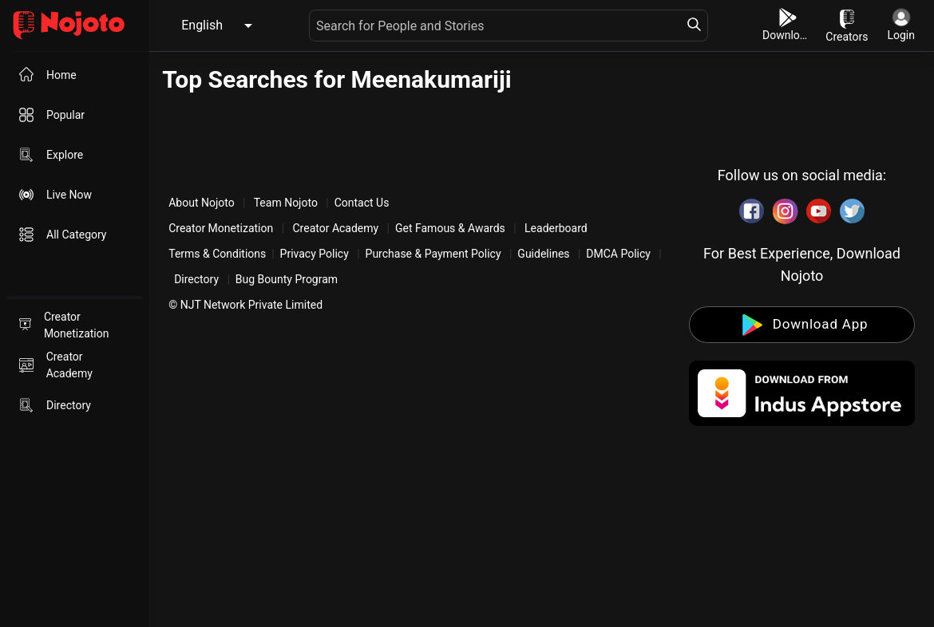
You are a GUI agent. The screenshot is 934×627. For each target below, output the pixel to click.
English (202, 25)
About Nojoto (202, 202)
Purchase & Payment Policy (433, 253)
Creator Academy (336, 228)
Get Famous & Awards (450, 228)
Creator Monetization (222, 228)
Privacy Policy (314, 253)
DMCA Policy (618, 253)
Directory (196, 279)
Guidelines (543, 253)
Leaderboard (556, 228)
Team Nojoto (285, 202)
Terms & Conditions (217, 253)
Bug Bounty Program (286, 279)
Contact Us (362, 202)
